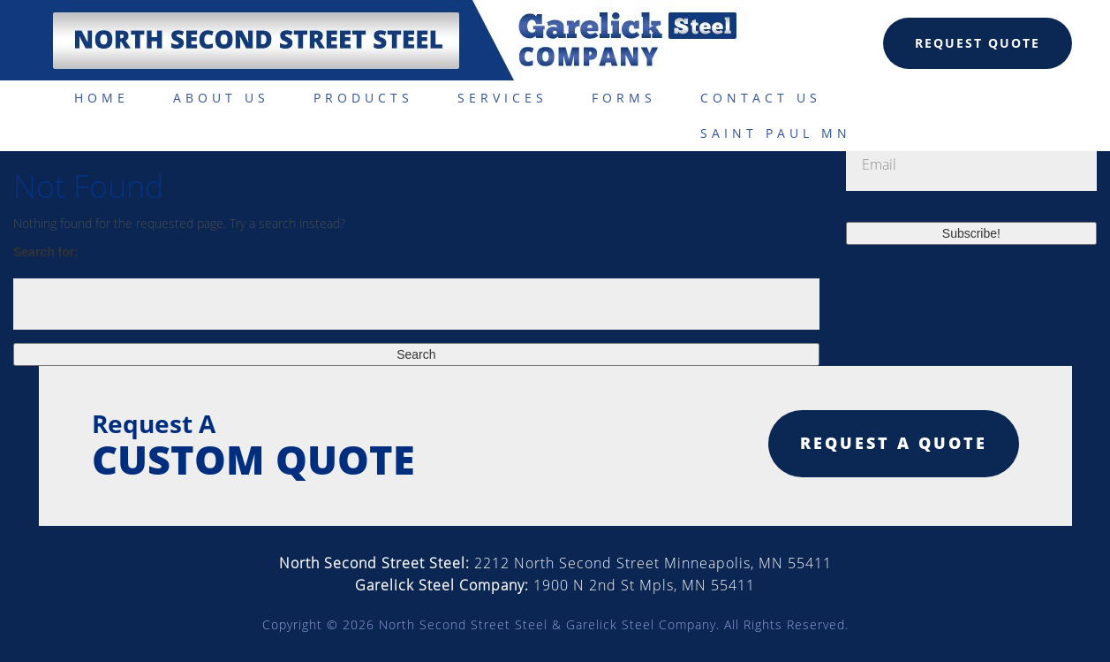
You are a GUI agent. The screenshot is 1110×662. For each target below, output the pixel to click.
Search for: (46, 252)
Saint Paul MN (775, 133)
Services (502, 97)
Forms (624, 97)
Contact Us (760, 97)
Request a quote (893, 442)
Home (101, 97)
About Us (221, 97)
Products (363, 97)
